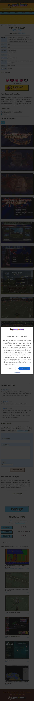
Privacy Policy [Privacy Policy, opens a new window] (11, 364)
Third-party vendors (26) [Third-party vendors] (21, 350)
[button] (17, 372)
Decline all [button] (10, 368)
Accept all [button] (24, 368)
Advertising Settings (19, 361)
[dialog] (17, 350)
